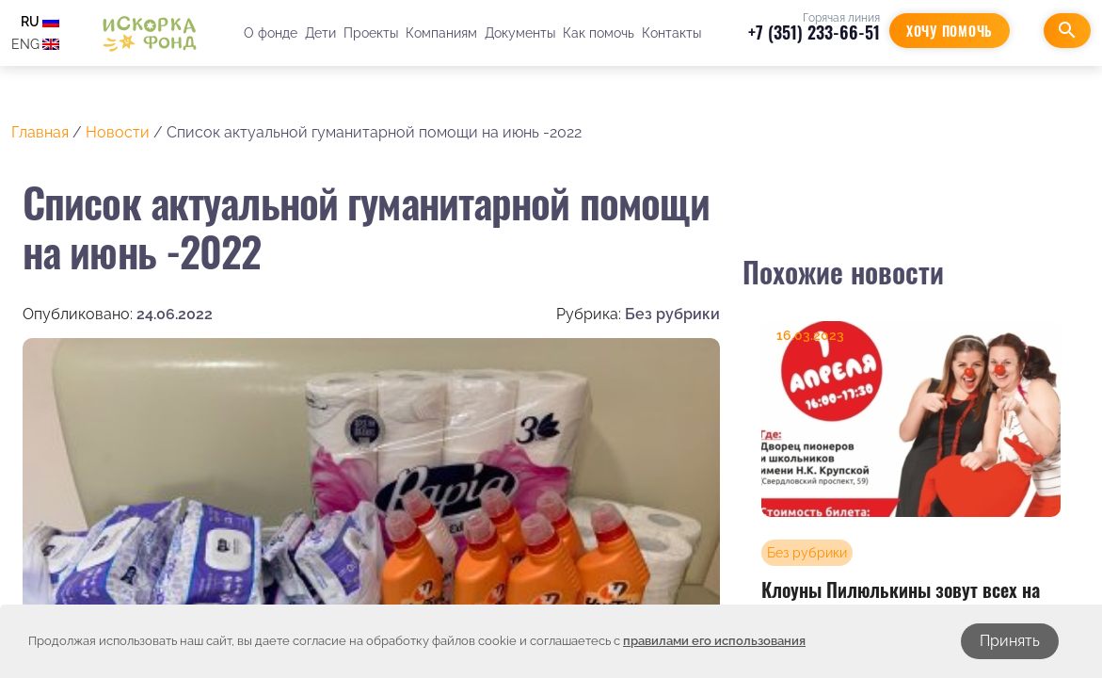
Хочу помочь (949, 30)
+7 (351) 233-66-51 (814, 32)
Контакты (671, 32)
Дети (320, 32)
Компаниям (441, 32)
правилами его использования (714, 641)
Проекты (370, 32)
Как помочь (598, 32)
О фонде (270, 32)
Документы (520, 32)
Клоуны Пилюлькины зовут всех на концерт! (900, 600)
